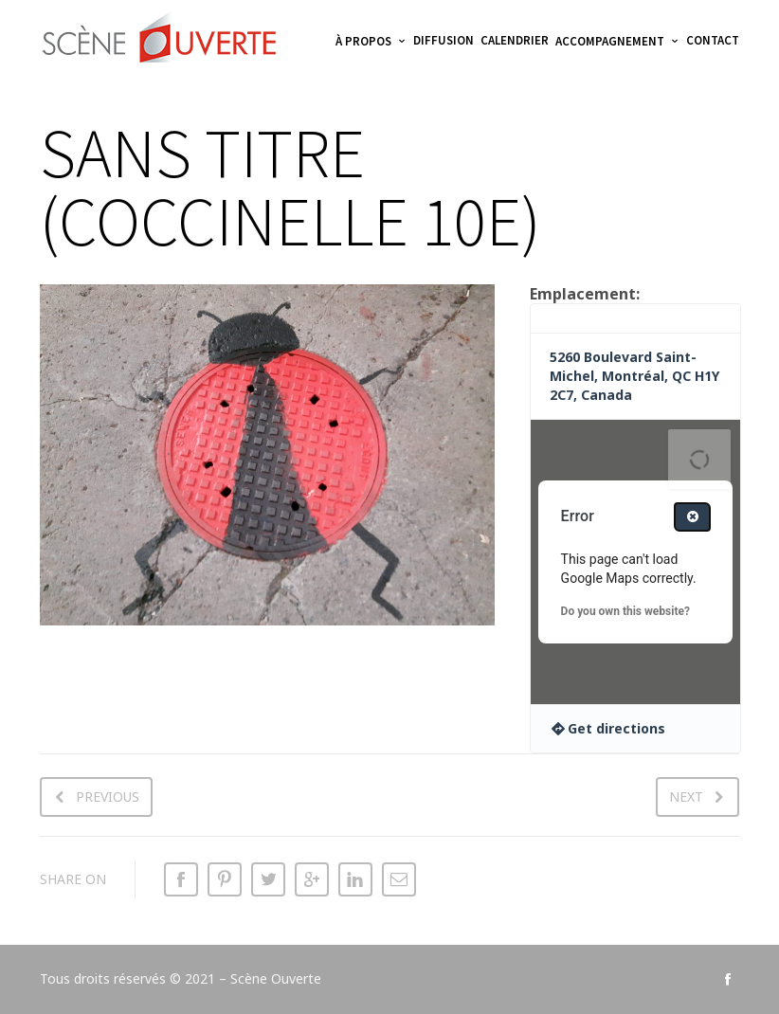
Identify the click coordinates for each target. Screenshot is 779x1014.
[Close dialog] (692, 517)
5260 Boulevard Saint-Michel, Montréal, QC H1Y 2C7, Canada (634, 376)
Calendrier (514, 40)
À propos (363, 41)
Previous (107, 797)
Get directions (616, 728)
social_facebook (727, 979)
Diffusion (443, 40)
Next (686, 797)
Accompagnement (609, 41)
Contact (712, 40)
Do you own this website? (625, 611)
